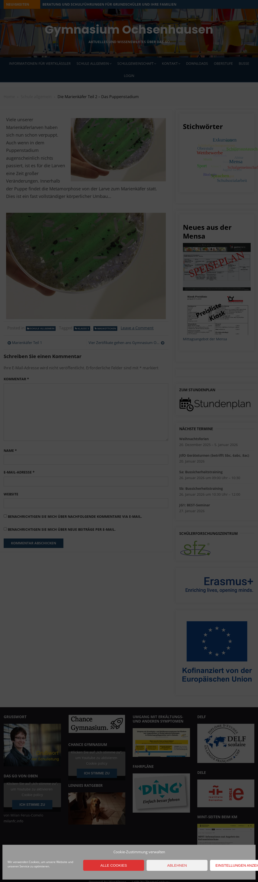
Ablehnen (177, 865)
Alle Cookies (113, 865)
